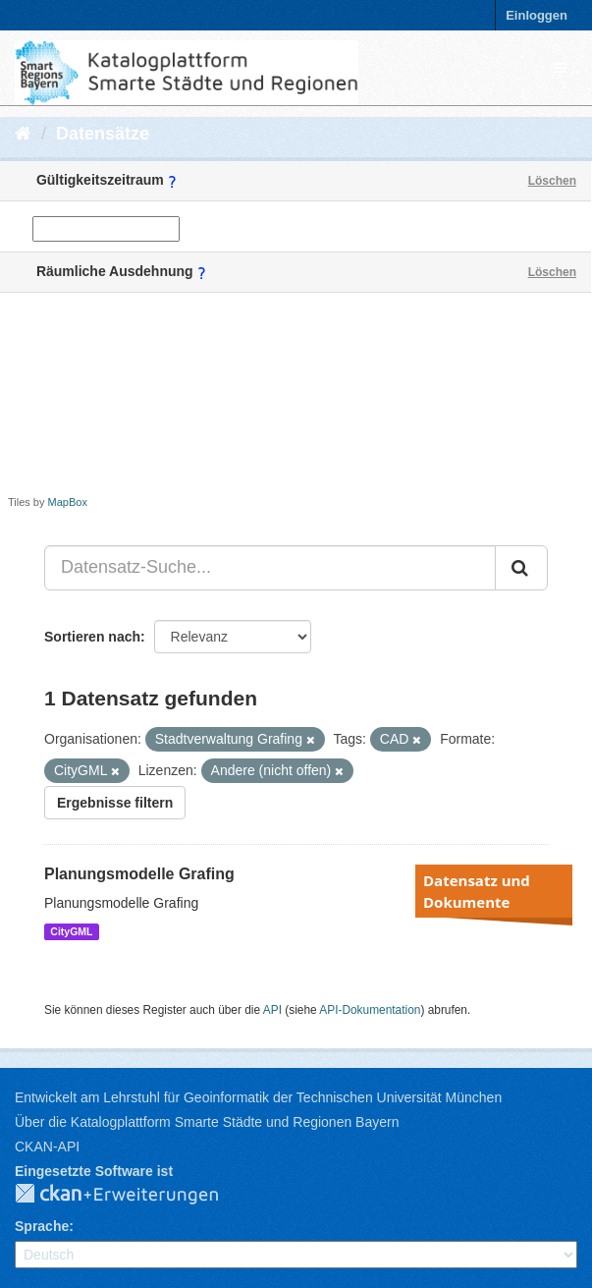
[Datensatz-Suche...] (270, 567)
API (272, 1010)
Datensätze (102, 133)
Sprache (42, 1226)
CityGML (71, 931)
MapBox (67, 502)
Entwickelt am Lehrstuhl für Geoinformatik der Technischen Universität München (258, 1097)
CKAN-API (47, 1146)
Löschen (552, 181)
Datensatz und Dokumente (476, 891)
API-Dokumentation (369, 1010)
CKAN (132, 1194)
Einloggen (536, 15)
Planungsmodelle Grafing (139, 874)
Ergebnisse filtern (115, 803)
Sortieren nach (92, 636)
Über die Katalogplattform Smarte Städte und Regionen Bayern (207, 1122)
